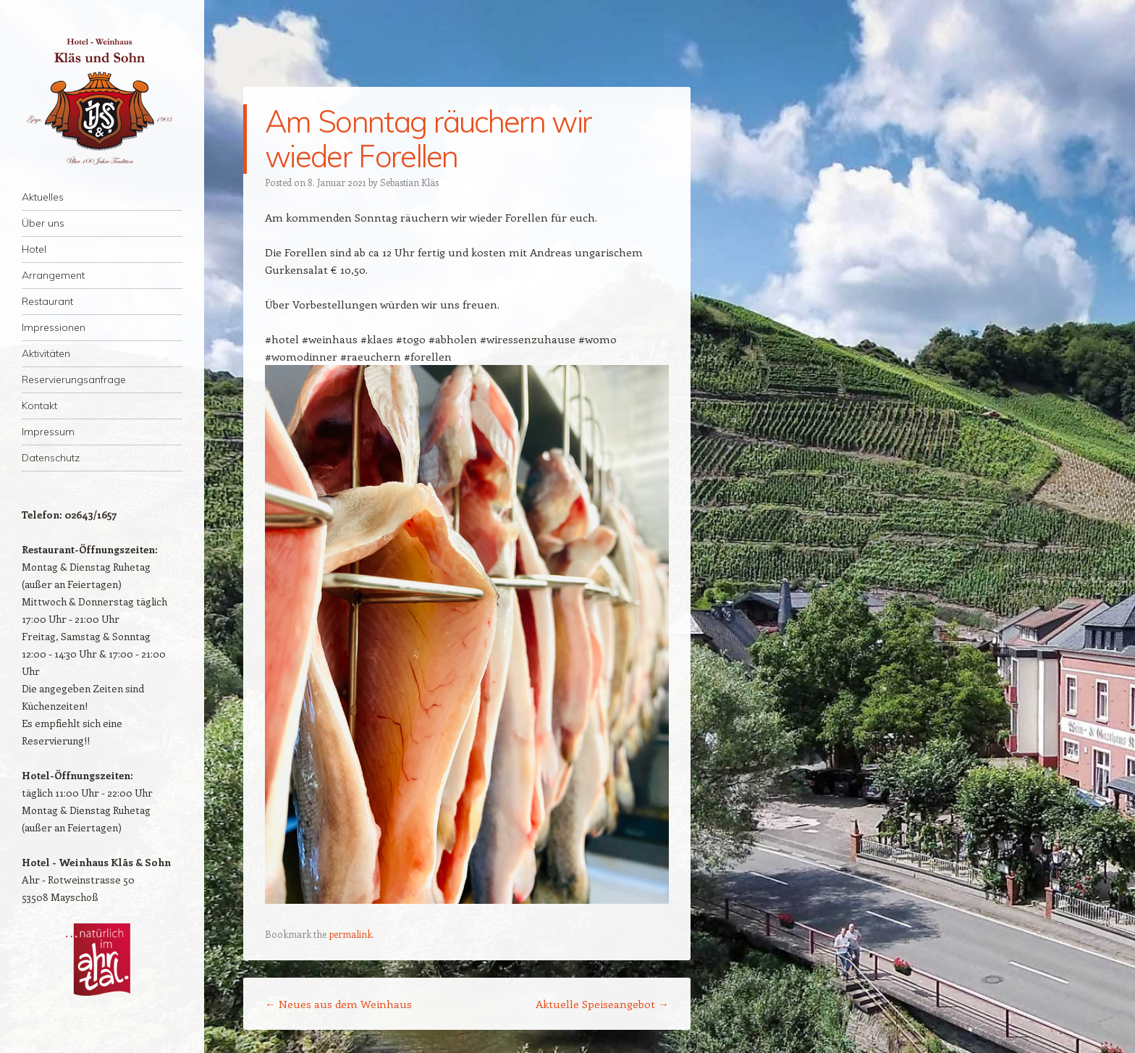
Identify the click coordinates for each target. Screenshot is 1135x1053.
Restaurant (47, 301)
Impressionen (53, 327)
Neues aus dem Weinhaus (338, 1004)
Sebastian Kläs (409, 182)
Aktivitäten (46, 353)
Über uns (43, 223)
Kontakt (39, 405)
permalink (350, 934)
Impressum (48, 431)
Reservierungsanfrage (74, 379)
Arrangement (53, 275)
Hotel (34, 249)
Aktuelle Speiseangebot (602, 1004)
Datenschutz (51, 457)
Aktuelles (43, 197)
